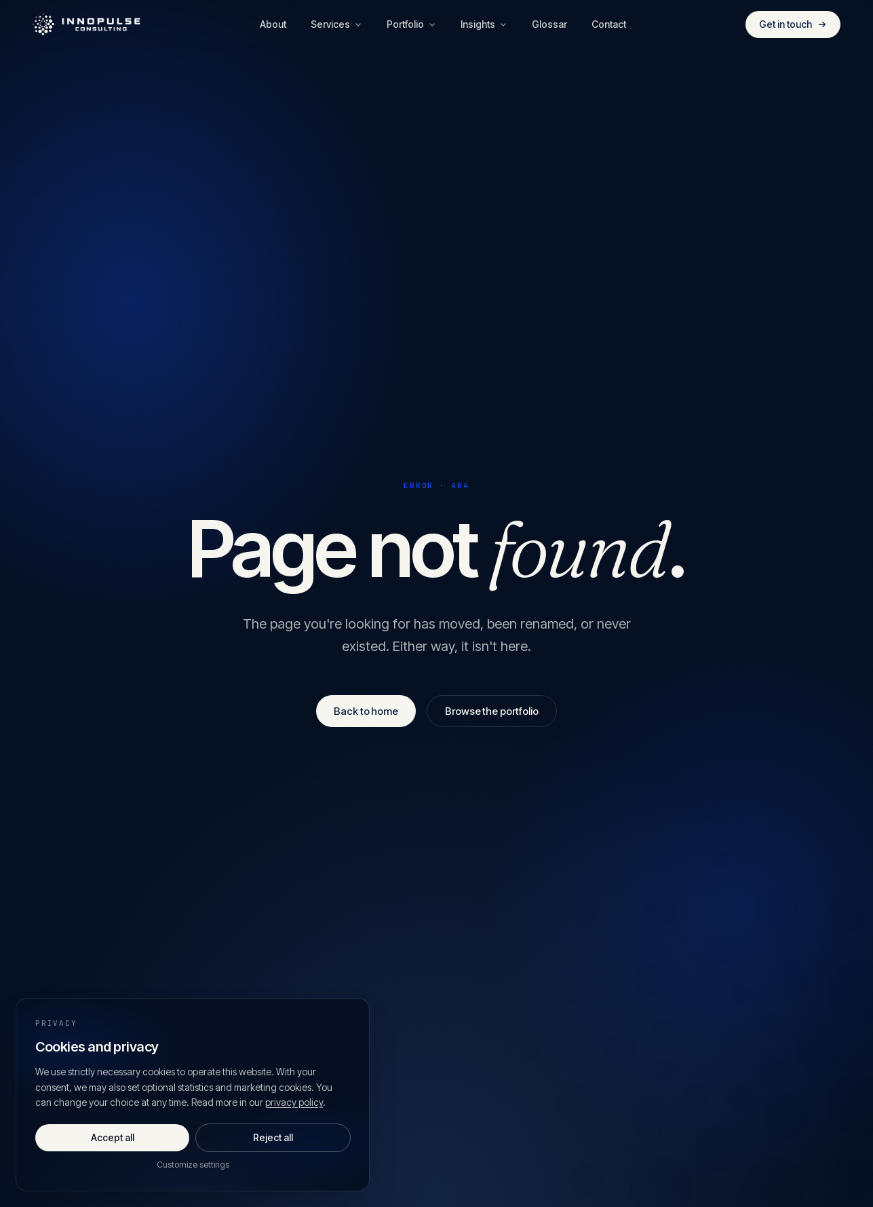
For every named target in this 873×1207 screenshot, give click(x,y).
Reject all (273, 1137)
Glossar (549, 24)
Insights (484, 24)
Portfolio (411, 24)
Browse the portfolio (492, 711)
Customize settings (193, 1164)
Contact (608, 24)
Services (336, 24)
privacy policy (294, 1102)
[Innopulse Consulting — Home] (87, 24)
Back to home (366, 711)
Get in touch (793, 24)
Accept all (112, 1137)
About (273, 24)
